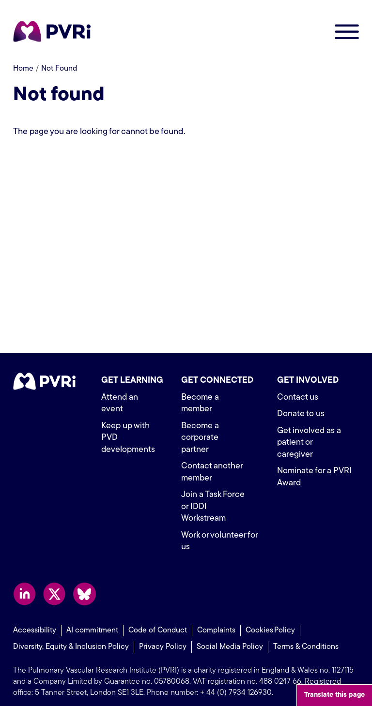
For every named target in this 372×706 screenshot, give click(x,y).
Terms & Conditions (306, 635)
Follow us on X (54, 582)
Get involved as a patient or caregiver (309, 442)
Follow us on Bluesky (84, 582)
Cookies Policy (270, 618)
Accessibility (34, 618)
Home (23, 69)
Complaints (216, 618)
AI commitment (92, 618)
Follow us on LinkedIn (24, 582)
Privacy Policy (162, 635)
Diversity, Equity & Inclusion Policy (71, 635)
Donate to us (301, 414)
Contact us (297, 397)
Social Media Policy (230, 635)
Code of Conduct (157, 618)
